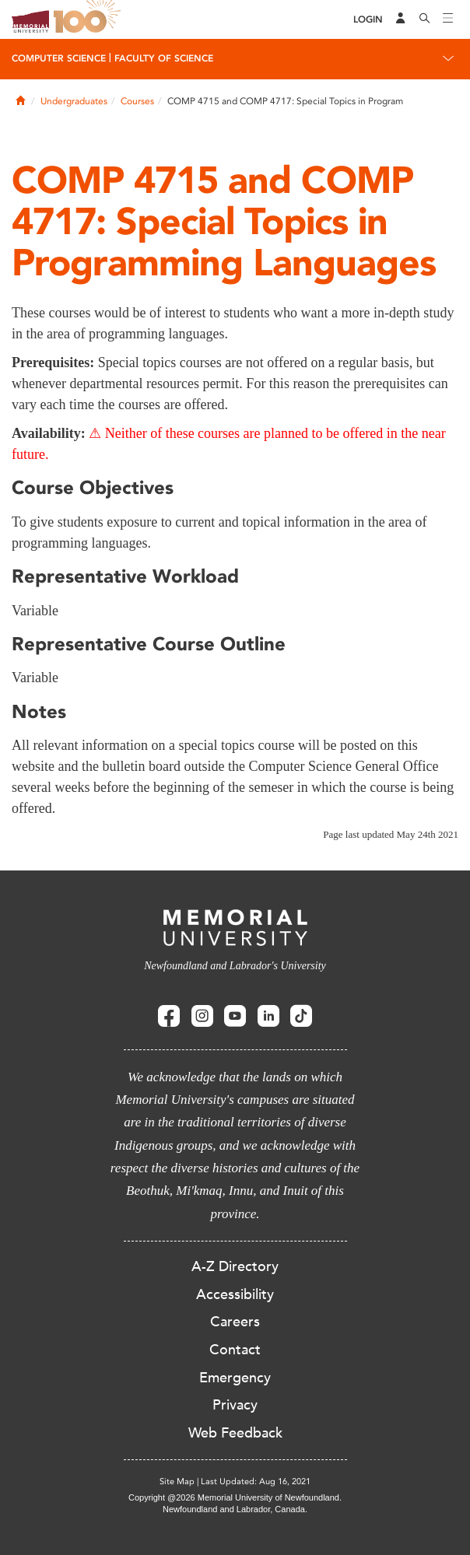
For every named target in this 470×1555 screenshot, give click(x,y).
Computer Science (59, 58)
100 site (89, 19)
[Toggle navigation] (448, 19)
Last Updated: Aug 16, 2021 (255, 1481)
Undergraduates (73, 101)
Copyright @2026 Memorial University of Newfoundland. (235, 1497)
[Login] (368, 19)
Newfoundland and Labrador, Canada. (235, 1509)
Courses (137, 101)
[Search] (425, 19)
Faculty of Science (163, 58)
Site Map (177, 1481)
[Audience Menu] (401, 19)
